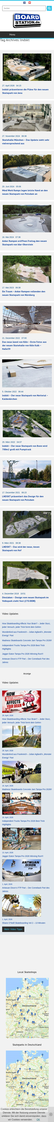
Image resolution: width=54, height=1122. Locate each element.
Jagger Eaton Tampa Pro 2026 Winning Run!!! (22, 654)
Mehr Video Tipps (13, 929)
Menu (27, 34)
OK (38, 1119)
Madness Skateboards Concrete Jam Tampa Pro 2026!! (27, 640)
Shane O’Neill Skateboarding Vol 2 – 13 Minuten (23, 923)
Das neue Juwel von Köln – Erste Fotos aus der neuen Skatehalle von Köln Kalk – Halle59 (24, 345)
